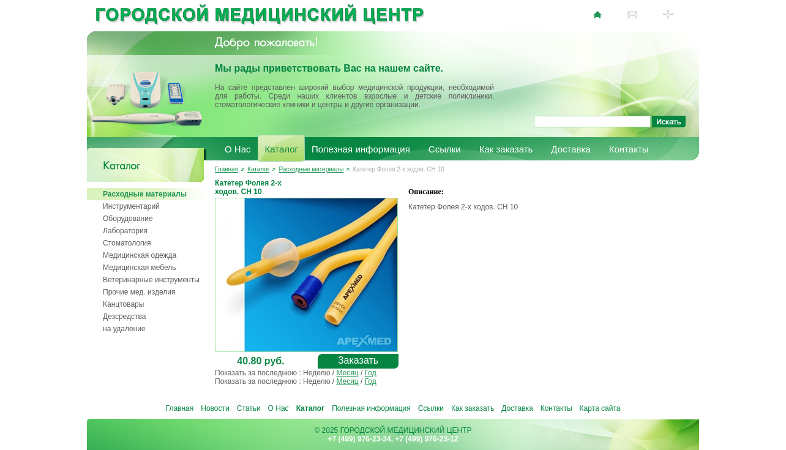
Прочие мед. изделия (139, 292)
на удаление (124, 328)
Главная (226, 169)
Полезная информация (361, 149)
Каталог (282, 149)
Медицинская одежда (139, 255)
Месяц (347, 373)
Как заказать (506, 149)
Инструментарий (131, 206)
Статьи (249, 408)
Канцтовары (123, 304)
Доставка (570, 149)
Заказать (358, 360)
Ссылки (445, 149)
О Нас (238, 149)
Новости (215, 408)
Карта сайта (600, 408)
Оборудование (128, 218)
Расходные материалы (145, 194)
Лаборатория (125, 231)
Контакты (629, 149)
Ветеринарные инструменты (151, 280)
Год (370, 373)
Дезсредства (124, 316)
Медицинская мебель (139, 267)
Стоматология (127, 243)
